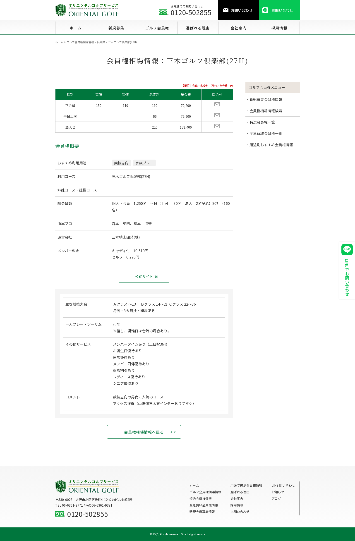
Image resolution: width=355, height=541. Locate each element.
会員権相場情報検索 (265, 110)
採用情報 (236, 505)
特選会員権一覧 (262, 122)
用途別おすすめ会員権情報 (271, 144)
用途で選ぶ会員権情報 (246, 485)
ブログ (276, 498)
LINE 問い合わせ (283, 485)
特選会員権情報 (200, 498)
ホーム (194, 485)
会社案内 (236, 498)
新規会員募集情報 (202, 511)
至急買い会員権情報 (203, 505)
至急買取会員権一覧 (265, 133)
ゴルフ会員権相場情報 (205, 492)
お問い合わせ (239, 511)
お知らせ (277, 492)
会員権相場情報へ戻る (144, 432)
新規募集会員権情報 (265, 99)
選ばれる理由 (239, 492)
